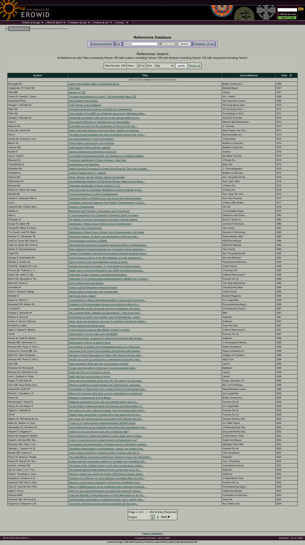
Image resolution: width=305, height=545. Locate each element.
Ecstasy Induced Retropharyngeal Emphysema (93, 287)
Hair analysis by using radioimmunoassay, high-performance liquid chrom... (107, 410)
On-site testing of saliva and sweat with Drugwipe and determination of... (106, 406)
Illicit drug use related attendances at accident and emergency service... (105, 491)
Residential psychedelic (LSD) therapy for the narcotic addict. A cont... (104, 117)
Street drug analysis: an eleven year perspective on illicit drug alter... (104, 236)
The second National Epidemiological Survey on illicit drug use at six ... (105, 469)
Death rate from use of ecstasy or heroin (89, 372)
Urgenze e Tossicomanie (81, 206)
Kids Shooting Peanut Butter (83, 100)
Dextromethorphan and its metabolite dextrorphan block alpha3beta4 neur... (107, 427)
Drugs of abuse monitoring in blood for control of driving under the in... (105, 452)
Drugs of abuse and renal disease (86, 283)
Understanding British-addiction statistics (90, 147)
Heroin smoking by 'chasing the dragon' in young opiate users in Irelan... (106, 436)
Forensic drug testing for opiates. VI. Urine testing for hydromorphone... (105, 266)
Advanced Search (102, 43)
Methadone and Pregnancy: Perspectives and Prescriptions (99, 211)
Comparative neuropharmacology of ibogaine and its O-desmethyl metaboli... (108, 444)
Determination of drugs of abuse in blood (90, 342)
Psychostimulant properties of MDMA (88, 240)
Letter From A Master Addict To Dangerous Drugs (94, 83)
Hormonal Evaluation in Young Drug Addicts (91, 139)
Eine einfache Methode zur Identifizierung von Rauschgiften (99, 122)
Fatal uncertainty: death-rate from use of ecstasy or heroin (98, 363)
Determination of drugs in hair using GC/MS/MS (93, 334)
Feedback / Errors (204, 43)
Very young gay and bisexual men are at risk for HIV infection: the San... (106, 419)
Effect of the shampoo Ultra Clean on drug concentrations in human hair (105, 393)
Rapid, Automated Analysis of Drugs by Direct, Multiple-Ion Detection (104, 130)
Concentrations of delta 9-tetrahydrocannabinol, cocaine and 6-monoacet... (107, 300)
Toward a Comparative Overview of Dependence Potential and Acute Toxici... (108, 253)
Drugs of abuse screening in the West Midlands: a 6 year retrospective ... (106, 257)
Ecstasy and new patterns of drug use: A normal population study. (102, 368)
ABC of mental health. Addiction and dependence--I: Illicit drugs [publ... (105, 313)
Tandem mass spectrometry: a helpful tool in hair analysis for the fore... (105, 414)
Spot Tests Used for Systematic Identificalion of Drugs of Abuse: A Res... (106, 190)
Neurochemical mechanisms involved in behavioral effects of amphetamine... (108, 245)
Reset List (194, 65)
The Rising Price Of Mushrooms (85, 228)
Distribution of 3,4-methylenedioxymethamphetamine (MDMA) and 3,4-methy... (109, 279)
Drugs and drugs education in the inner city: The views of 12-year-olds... (106, 380)
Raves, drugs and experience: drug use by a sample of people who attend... (107, 321)
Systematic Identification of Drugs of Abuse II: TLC (94, 185)
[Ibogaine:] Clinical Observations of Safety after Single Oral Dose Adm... (106, 355)
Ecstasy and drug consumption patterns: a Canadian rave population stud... (107, 461)
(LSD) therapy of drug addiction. (85, 105)
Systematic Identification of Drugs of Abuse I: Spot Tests (97, 160)
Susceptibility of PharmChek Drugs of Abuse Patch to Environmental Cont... (107, 389)
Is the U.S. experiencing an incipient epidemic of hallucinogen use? (103, 440)
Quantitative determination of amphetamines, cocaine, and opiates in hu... (106, 448)
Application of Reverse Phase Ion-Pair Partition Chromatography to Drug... (107, 202)
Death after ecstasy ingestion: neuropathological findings (98, 274)
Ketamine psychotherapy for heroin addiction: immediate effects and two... (107, 478)
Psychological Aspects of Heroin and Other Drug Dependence (100, 109)
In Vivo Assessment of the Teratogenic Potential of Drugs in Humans (104, 215)
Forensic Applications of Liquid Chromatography (93, 194)
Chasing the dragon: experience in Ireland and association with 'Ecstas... (106, 338)
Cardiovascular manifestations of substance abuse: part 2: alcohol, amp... (106, 499)
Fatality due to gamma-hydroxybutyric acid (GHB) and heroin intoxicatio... (106, 270)
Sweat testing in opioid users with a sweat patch (93, 291)
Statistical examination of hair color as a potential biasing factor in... (103, 402)
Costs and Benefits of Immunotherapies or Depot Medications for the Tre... (107, 495)
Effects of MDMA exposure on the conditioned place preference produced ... (107, 486)
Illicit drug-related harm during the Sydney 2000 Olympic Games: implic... (106, 474)
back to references (152, 533)
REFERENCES (19, 28)
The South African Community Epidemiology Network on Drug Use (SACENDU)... (110, 457)
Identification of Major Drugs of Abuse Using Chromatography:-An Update (106, 232)
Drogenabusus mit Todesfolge (84, 164)
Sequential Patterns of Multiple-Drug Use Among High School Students (105, 198)
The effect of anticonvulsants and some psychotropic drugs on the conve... (107, 134)
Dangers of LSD (77, 92)
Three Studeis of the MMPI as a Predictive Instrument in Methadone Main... (107, 113)
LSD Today (74, 88)
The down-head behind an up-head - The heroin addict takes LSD (102, 96)
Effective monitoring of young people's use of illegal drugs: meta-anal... (105, 385)
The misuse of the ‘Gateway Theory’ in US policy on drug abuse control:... (106, 465)
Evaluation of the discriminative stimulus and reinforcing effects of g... (104, 304)
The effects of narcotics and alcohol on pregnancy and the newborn (103, 219)
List (118, 43)
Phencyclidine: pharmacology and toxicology (91, 143)
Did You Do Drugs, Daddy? (82, 296)
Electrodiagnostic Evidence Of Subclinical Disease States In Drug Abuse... (107, 181)
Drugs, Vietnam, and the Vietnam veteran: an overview (97, 177)
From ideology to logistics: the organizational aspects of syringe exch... (105, 346)
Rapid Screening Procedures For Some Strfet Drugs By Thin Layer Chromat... (108, 168)
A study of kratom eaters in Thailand (87, 173)
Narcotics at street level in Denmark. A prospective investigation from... (105, 482)
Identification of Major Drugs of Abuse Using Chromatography (100, 223)
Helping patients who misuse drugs (87, 325)
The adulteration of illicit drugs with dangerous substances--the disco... (105, 308)
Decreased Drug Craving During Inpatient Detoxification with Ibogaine (104, 351)
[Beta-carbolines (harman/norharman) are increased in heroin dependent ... (107, 249)
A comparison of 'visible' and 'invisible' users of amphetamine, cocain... (105, 317)
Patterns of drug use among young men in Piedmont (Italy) (99, 431)
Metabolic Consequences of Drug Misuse (90, 397)
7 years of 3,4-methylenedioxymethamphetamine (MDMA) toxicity (102, 423)
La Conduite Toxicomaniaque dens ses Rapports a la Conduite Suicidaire (106, 156)
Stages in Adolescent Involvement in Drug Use (92, 151)
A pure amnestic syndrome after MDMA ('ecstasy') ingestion (99, 329)
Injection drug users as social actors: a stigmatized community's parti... (105, 359)
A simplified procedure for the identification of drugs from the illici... (103, 126)
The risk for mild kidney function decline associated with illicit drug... (103, 503)
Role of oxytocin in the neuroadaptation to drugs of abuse (98, 262)
